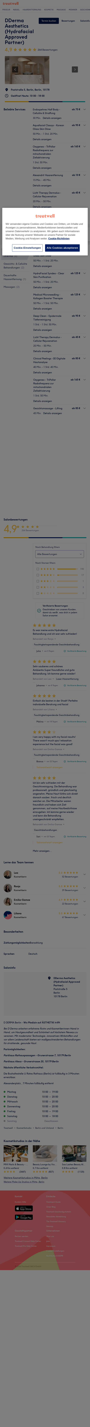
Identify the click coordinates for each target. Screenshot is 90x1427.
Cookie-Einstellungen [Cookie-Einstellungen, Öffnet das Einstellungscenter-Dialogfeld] (27, 248)
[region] (45, 231)
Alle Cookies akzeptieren (62, 248)
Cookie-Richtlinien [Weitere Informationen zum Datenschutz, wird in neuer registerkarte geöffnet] (58, 238)
